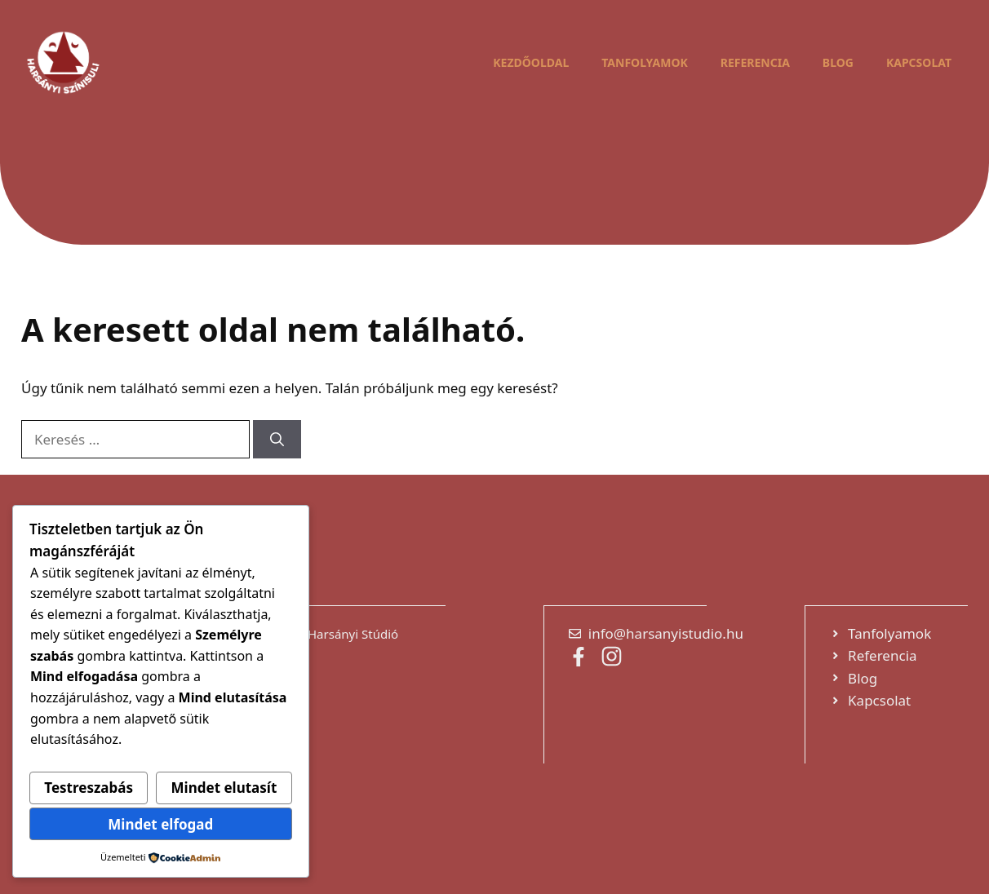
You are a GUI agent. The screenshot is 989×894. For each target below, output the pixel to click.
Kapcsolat (918, 62)
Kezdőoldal (531, 62)
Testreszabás (88, 787)
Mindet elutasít (224, 787)
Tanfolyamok (644, 62)
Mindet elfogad (160, 824)
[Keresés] (277, 439)
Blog (838, 62)
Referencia (755, 62)
